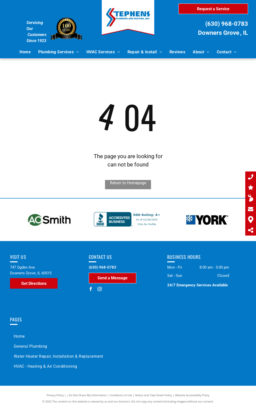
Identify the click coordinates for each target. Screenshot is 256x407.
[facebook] (91, 290)
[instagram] (99, 290)
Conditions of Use (121, 395)
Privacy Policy (55, 395)
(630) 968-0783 (226, 23)
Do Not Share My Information (88, 395)
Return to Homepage (128, 182)
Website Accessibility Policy (192, 395)
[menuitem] (25, 52)
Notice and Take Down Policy (153, 395)
